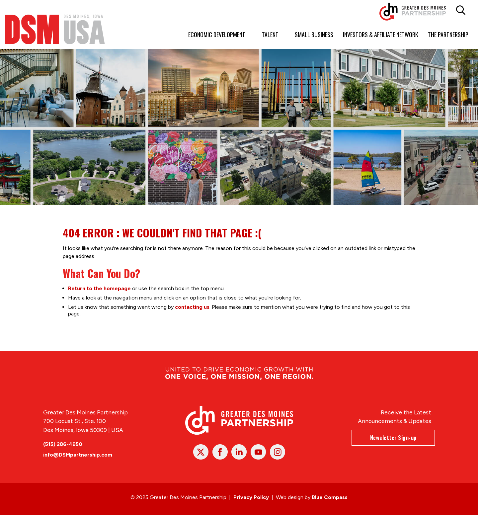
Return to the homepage (99, 288)
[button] (460, 10)
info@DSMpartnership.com (77, 455)
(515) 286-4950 (62, 444)
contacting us (192, 306)
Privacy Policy (251, 497)
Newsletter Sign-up (393, 438)
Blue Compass (330, 497)
